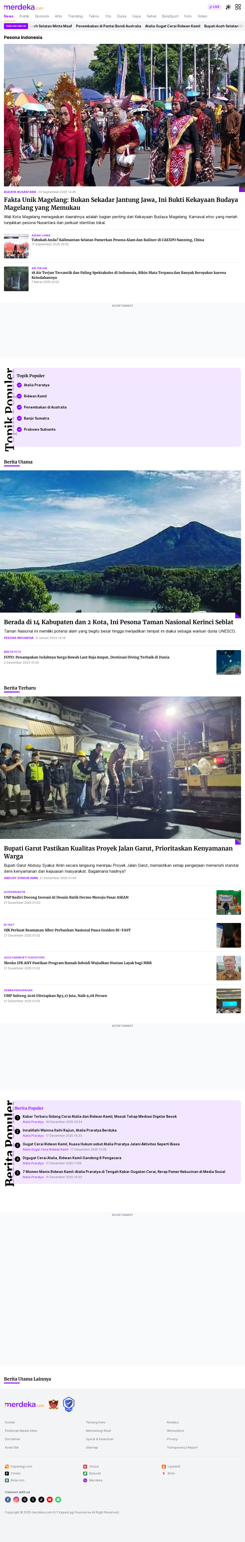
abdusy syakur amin (21, 878)
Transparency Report (182, 1447)
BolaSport (170, 16)
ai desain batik (14, 891)
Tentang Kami (95, 1422)
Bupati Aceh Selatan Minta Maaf (46, 26)
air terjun (39, 268)
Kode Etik (12, 1447)
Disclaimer (12, 1439)
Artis (58, 16)
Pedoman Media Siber (21, 1431)
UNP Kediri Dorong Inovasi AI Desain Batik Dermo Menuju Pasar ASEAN (66, 897)
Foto (188, 16)
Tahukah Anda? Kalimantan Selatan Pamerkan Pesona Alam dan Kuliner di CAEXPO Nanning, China (118, 240)
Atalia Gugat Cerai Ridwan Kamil (174, 26)
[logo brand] (53, 1404)
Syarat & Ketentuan (100, 1439)
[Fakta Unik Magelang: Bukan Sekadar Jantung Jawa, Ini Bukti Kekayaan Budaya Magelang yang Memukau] (124, 118)
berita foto (12, 651)
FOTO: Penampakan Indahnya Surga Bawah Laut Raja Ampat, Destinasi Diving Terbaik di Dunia (86, 657)
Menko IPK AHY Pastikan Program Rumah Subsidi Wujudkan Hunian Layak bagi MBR (78, 963)
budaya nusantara (20, 192)
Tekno (94, 16)
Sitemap (92, 1447)
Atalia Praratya (33, 1122)
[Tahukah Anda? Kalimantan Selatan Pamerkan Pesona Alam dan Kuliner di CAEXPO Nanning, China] (16, 246)
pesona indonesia (19, 638)
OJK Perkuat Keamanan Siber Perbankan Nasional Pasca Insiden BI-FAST (67, 930)
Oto (108, 16)
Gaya (136, 16)
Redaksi (173, 1422)
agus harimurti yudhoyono (24, 957)
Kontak (10, 1422)
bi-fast (9, 924)
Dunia (121, 16)
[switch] (214, 7)
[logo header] (23, 7)
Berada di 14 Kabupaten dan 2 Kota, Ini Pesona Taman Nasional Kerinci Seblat (118, 622)
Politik (24, 16)
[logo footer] (24, 1404)
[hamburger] (238, 7)
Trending (75, 16)
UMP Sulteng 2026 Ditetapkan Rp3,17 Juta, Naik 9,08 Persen (55, 995)
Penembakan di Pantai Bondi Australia (110, 26)
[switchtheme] (228, 7)
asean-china (41, 235)
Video (202, 16)
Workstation (175, 1431)
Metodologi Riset (98, 1431)
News (9, 16)
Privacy (172, 1439)
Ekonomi (42, 16)
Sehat (151, 16)
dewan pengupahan (18, 990)
